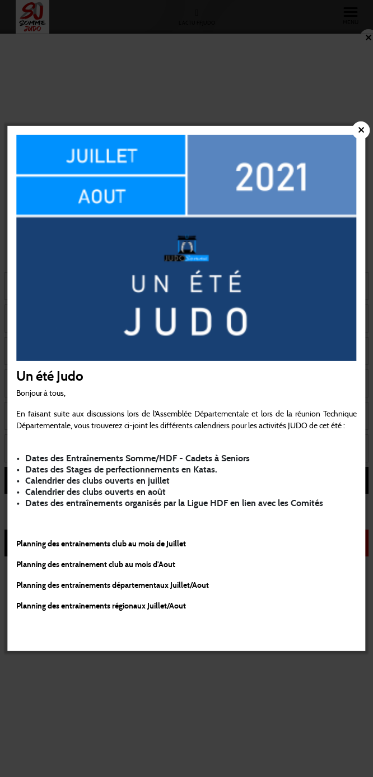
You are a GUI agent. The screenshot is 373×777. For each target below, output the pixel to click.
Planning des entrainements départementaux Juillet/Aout (112, 585)
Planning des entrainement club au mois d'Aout (96, 565)
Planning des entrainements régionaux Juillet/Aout (101, 606)
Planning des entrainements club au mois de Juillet (101, 544)
